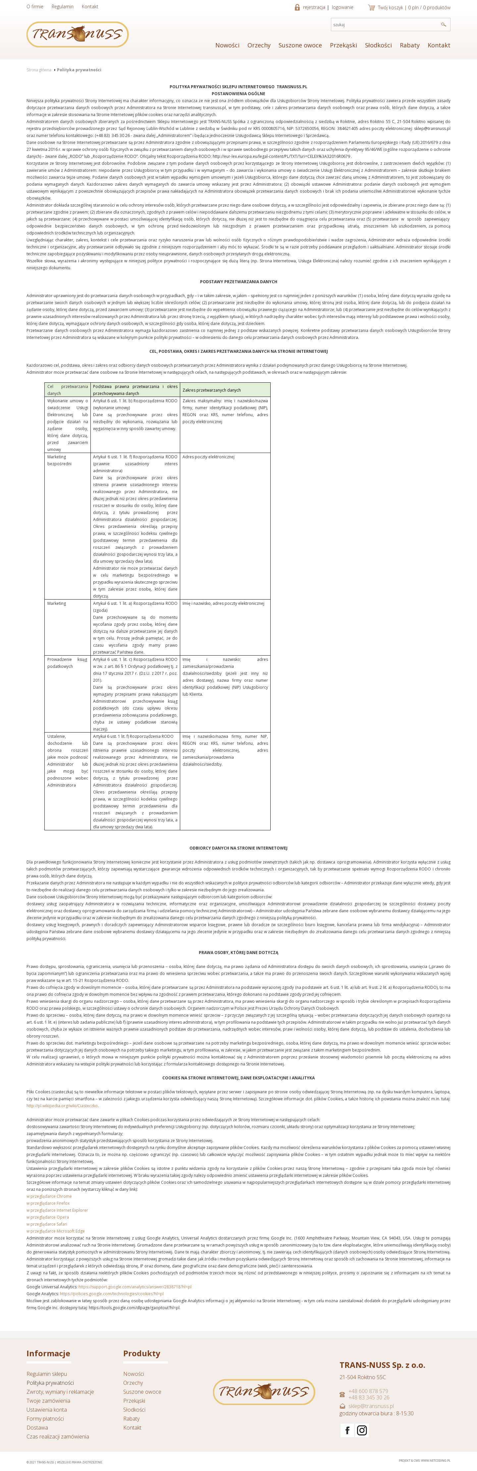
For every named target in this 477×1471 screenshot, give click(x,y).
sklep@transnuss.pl (371, 1406)
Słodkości (378, 45)
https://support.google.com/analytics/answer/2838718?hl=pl (135, 1287)
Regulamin (63, 6)
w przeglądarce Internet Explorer (57, 1210)
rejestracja (314, 7)
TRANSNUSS (77, 34)
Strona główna (38, 70)
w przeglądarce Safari (46, 1224)
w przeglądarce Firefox (48, 1203)
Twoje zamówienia (48, 1400)
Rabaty (410, 45)
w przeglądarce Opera (47, 1217)
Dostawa (37, 1427)
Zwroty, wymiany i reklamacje (60, 1391)
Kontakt (90, 6)
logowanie (342, 7)
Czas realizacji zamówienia (57, 1436)
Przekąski (343, 45)
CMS (417, 1460)
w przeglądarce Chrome (49, 1196)
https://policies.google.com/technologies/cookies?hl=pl (112, 1294)
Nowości (227, 45)
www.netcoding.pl (435, 1460)
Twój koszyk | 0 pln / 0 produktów (414, 7)
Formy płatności (45, 1418)
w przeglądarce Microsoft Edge (55, 1231)
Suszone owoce (300, 45)
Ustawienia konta (46, 1409)
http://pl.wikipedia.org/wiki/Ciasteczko (62, 1106)
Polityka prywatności (79, 70)
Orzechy (259, 45)
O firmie (34, 6)
